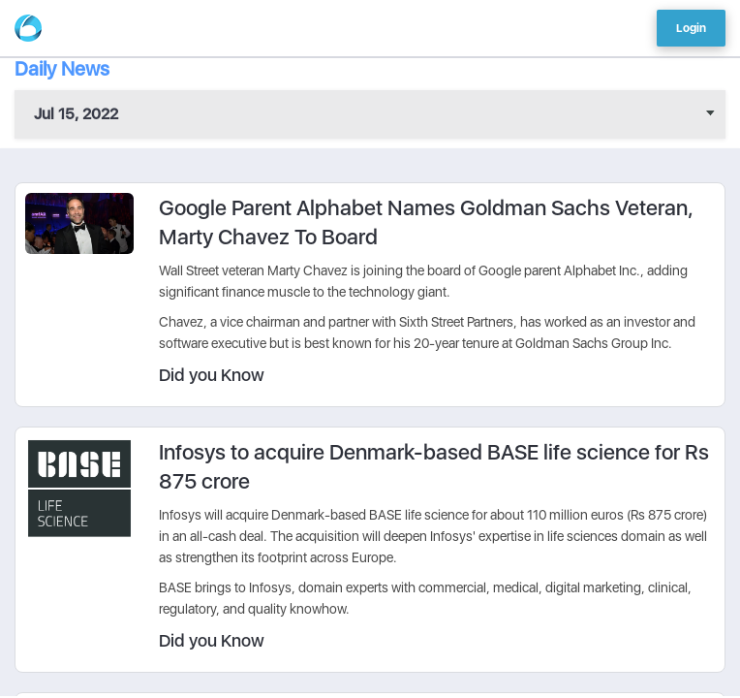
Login (691, 28)
